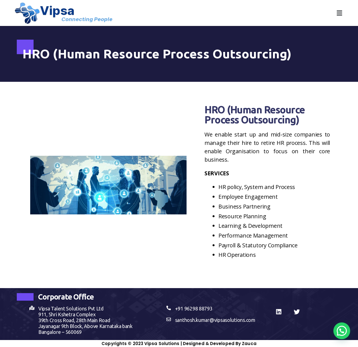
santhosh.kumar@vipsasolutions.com (215, 320)
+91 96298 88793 (194, 308)
